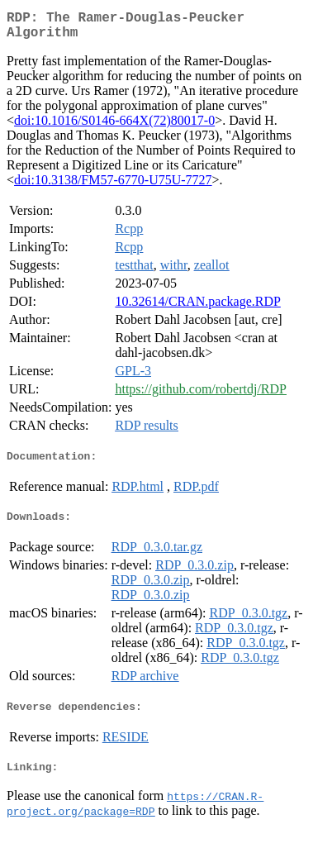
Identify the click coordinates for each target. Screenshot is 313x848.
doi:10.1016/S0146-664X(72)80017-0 (114, 127)
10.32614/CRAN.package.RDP (197, 308)
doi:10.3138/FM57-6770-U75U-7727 (113, 186)
